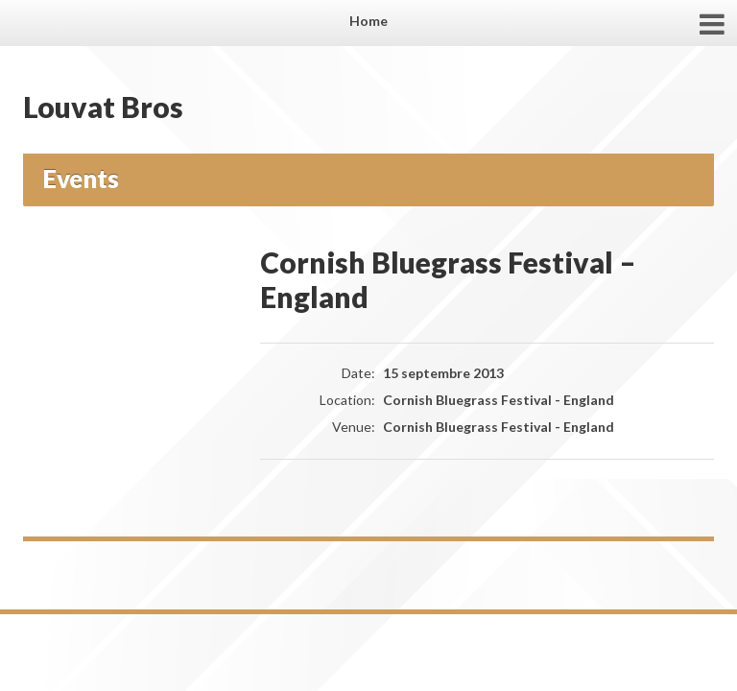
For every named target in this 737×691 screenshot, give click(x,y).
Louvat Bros (103, 106)
